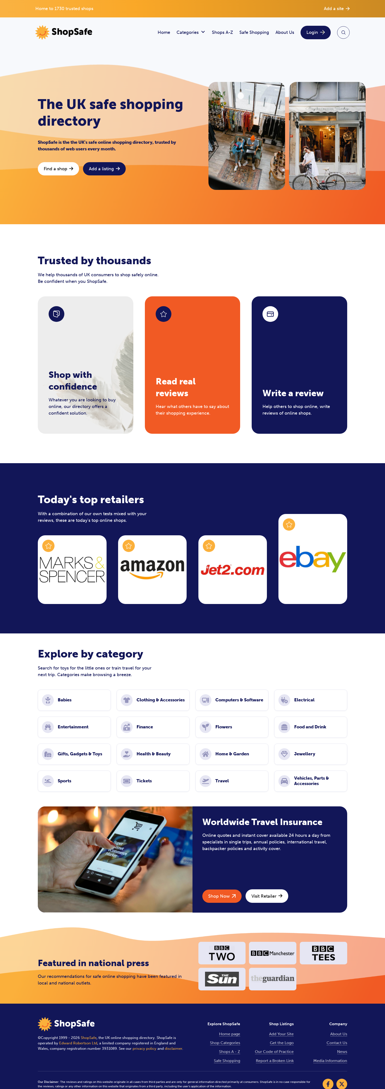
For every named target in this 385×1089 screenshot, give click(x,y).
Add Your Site (281, 1034)
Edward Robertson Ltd (78, 1043)
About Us (284, 32)
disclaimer (173, 1048)
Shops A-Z (222, 32)
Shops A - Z (229, 1051)
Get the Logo (282, 1042)
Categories (191, 32)
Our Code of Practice (274, 1051)
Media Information (330, 1060)
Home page (229, 1034)
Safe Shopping (254, 32)
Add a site (337, 8)
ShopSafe (88, 1038)
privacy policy (144, 1048)
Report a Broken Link (275, 1060)
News (342, 1051)
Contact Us (337, 1042)
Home (164, 32)
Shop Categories (225, 1042)
